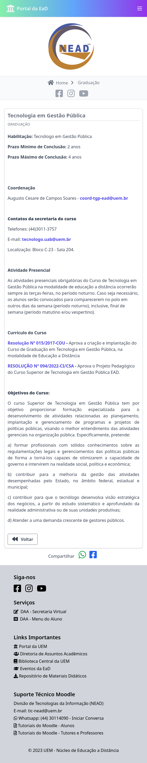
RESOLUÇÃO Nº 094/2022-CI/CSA (41, 366)
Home (58, 82)
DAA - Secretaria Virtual (43, 611)
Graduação (19, 124)
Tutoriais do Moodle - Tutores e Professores (60, 733)
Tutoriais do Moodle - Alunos (46, 725)
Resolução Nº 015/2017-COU (36, 343)
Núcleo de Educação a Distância (87, 750)
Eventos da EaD (35, 668)
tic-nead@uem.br (45, 711)
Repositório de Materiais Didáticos (53, 676)
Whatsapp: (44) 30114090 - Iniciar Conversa (61, 718)
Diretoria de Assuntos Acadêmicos (53, 654)
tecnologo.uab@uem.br (46, 239)
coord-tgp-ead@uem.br (104, 198)
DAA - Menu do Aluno (41, 619)
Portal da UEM (33, 646)
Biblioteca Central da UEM (43, 661)
